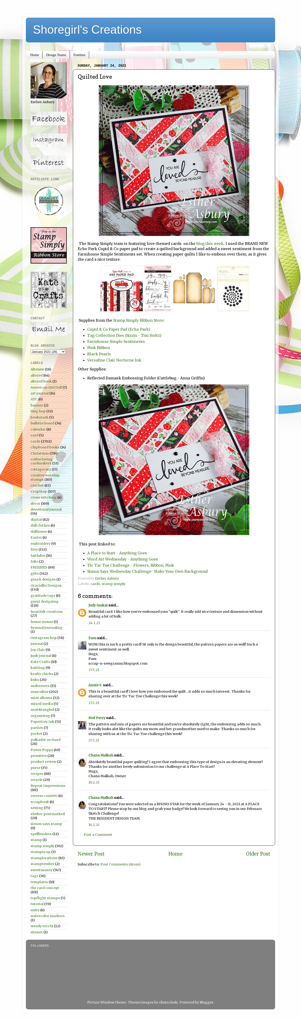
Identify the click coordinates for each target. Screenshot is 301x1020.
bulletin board (42, 423)
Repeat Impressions (48, 786)
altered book (41, 381)
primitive (39, 756)
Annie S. (95, 685)
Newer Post (91, 854)
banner (37, 405)
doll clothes (40, 525)
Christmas (40, 453)
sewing (37, 808)
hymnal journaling (47, 628)
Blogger (206, 1002)
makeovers (40, 686)
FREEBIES (39, 567)
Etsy (34, 549)
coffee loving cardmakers (42, 461)
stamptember (42, 864)
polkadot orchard (45, 740)
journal (37, 644)
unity (35, 910)
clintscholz (168, 1002)
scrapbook (40, 802)
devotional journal (46, 509)
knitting (38, 668)
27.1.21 (93, 670)
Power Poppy (42, 750)
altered (37, 375)
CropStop (39, 491)
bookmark (39, 417)
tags (34, 876)
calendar (38, 429)
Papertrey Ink (42, 721)
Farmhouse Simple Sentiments (116, 341)
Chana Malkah (100, 755)
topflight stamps (45, 898)
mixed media (42, 704)
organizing (40, 716)
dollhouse (39, 531)
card (34, 435)
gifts (35, 573)
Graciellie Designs (46, 585)
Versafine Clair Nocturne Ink (114, 360)
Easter (36, 537)
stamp (36, 840)
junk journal (41, 656)
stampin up (41, 852)
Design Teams (56, 55)
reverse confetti (44, 796)
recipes (37, 774)
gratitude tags (43, 595)
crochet (37, 485)
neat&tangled (42, 709)
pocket (36, 733)
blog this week (209, 243)
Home (34, 55)
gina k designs (43, 579)
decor (35, 503)
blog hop (38, 411)
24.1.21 (94, 623)
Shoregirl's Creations (87, 29)
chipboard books (45, 447)
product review (43, 762)
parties (37, 728)
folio (34, 561)
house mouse (42, 622)
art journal (40, 393)
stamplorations (44, 858)
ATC (34, 399)
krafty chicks (42, 674)
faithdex (38, 555)
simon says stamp (46, 824)
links (35, 680)
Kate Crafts (40, 662)
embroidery (41, 543)
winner (37, 932)
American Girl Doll (46, 387)
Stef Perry (96, 718)
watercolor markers (48, 916)
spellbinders (41, 834)
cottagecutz (41, 469)
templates (39, 882)
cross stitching (44, 497)
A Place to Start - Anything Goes (117, 553)
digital (36, 519)
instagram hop (44, 638)
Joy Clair (38, 650)
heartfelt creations (47, 612)
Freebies (79, 55)
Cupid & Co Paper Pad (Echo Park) (118, 329)
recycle (37, 780)
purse (35, 768)
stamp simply (113, 584)
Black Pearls (99, 354)
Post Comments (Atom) (120, 864)
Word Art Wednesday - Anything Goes (122, 559)
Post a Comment (98, 835)
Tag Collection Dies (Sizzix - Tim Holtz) (124, 335)
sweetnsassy (41, 870)
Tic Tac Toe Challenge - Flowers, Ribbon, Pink (130, 565)
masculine (39, 692)
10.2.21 (93, 782)
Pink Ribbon (98, 347)
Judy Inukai (98, 605)
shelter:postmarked (48, 814)
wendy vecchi (42, 926)
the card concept (45, 888)
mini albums (41, 698)
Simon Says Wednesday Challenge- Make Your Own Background (147, 571)
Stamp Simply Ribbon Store (138, 320)
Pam (92, 638)
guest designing (45, 601)
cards (95, 584)
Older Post (258, 854)
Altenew (37, 369)
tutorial (37, 904)
